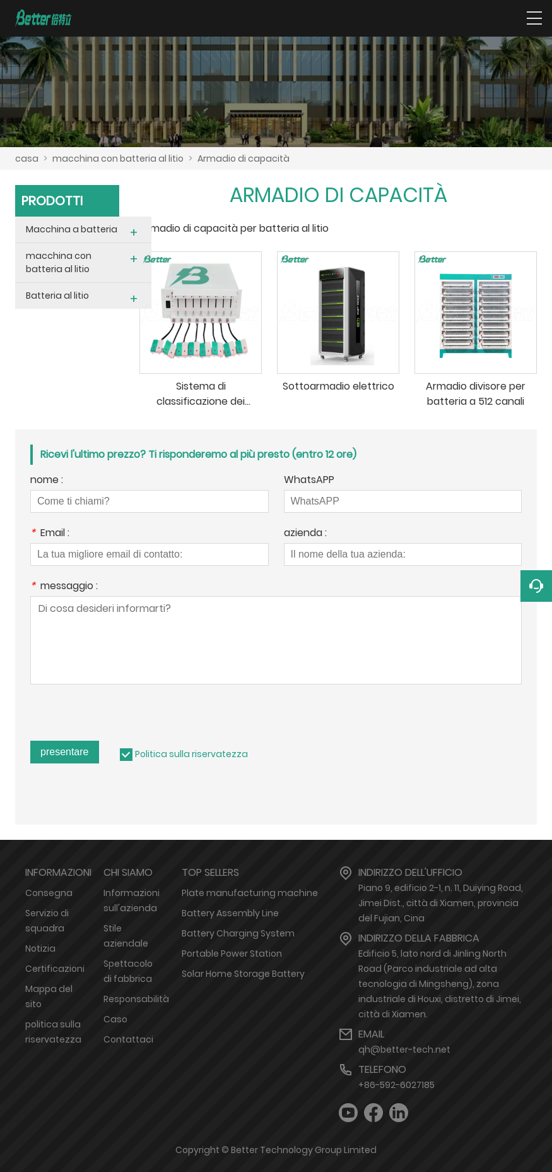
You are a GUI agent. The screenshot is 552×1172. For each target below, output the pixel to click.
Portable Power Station (232, 953)
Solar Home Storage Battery (243, 973)
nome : (46, 481)
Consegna (49, 893)
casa (26, 158)
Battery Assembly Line (230, 913)
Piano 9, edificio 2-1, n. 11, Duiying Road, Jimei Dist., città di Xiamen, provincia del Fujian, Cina (440, 903)
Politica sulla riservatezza (191, 754)
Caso (115, 1019)
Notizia (40, 948)
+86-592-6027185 (396, 1085)
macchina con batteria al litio (118, 158)
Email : (49, 534)
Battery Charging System (238, 933)
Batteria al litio (57, 295)
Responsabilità (136, 999)
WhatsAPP (309, 481)
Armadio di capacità (243, 158)
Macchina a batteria (71, 229)
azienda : (305, 534)
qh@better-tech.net (404, 1049)
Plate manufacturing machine (250, 893)
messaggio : (64, 587)
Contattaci (128, 1039)
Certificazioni (55, 968)
